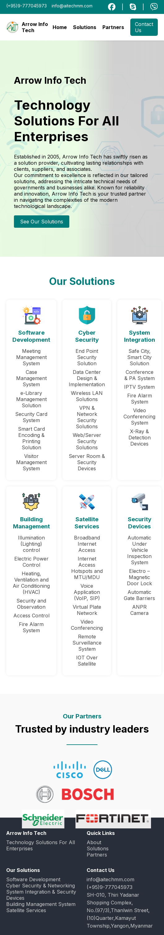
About (94, 842)
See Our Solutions (41, 221)
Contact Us (144, 27)
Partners (113, 27)
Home (60, 27)
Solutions (84, 27)
